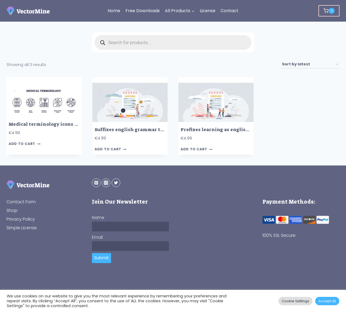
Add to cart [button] (25, 144)
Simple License (21, 228)
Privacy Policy (20, 219)
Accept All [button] (327, 301)
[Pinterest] (96, 182)
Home (114, 11)
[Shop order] (310, 64)
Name (98, 217)
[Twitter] (116, 182)
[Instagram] (106, 182)
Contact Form (21, 202)
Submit (101, 258)
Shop (12, 210)
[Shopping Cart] (329, 10)
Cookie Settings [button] (295, 301)
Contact (229, 11)
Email (97, 237)
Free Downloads (142, 11)
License (207, 11)
